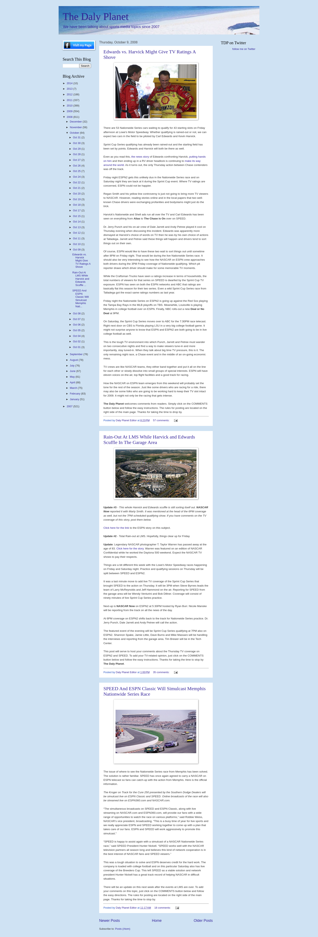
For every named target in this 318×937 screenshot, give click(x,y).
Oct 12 (77, 232)
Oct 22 (77, 182)
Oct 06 (77, 324)
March (74, 387)
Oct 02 (77, 341)
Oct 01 (77, 347)
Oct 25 (77, 171)
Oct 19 (77, 199)
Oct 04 (77, 335)
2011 (70, 100)
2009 (70, 111)
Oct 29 (77, 148)
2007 (70, 406)
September (76, 354)
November (76, 127)
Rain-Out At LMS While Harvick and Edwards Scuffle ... (80, 279)
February (75, 393)
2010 (70, 105)
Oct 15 (77, 216)
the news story (140, 156)
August (74, 359)
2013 (70, 88)
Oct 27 (77, 159)
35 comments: (161, 672)
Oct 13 (77, 227)
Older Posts (203, 921)
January (75, 399)
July (72, 365)
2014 (70, 83)
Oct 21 (77, 187)
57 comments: (161, 420)
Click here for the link (116, 527)
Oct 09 (77, 249)
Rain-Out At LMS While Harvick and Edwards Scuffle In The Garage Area (149, 439)
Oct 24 (77, 176)
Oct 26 (77, 165)
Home (157, 921)
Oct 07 (77, 319)
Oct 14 (77, 221)
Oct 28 (77, 154)
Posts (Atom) (122, 928)
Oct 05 (77, 330)
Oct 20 (77, 193)
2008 (70, 116)
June (73, 371)
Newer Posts (109, 921)
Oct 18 (77, 204)
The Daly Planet (96, 16)
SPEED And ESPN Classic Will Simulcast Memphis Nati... (80, 298)
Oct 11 (77, 238)
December (76, 121)
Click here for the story (130, 548)
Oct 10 (77, 244)
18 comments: (162, 907)
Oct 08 (77, 313)
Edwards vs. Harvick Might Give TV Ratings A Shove (81, 261)
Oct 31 (77, 137)
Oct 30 (77, 143)
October (75, 132)
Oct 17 (77, 210)
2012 (70, 94)
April (73, 382)
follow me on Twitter (243, 49)
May (72, 376)
